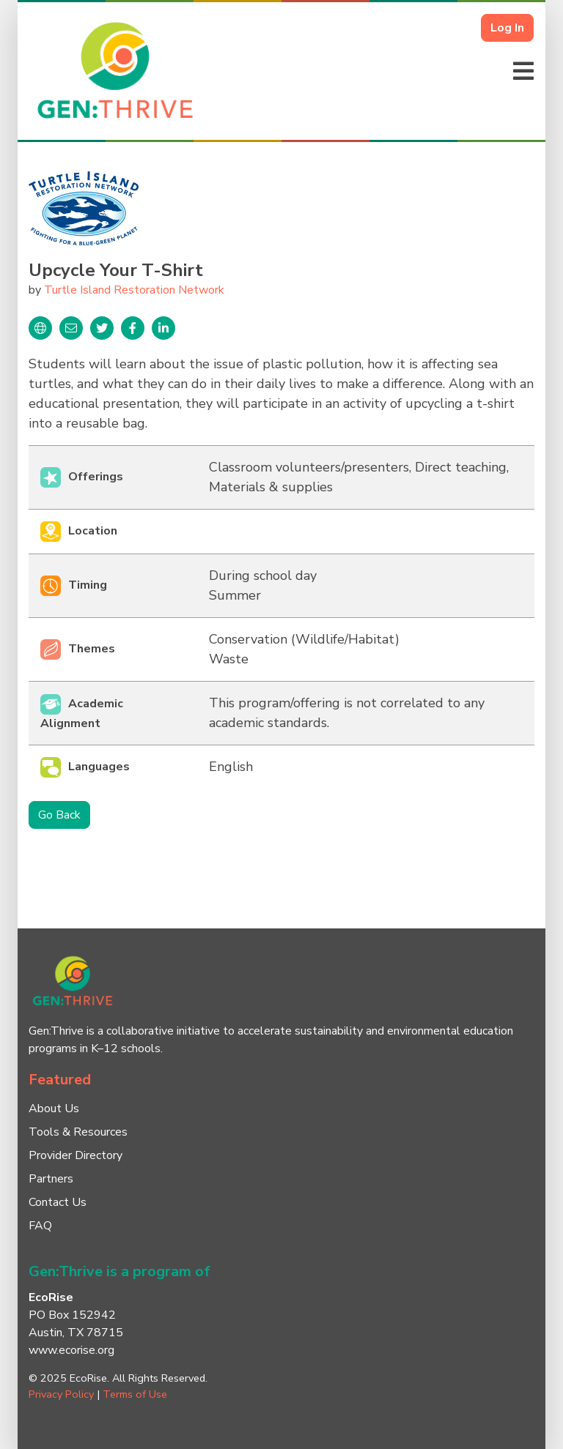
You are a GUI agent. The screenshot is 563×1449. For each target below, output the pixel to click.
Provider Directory (75, 1155)
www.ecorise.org (71, 1350)
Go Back (59, 815)
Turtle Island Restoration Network (134, 290)
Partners (51, 1179)
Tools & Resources (78, 1132)
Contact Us (58, 1202)
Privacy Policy (61, 1394)
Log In (507, 28)
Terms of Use (135, 1394)
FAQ (40, 1226)
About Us (54, 1108)
